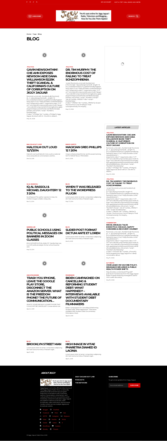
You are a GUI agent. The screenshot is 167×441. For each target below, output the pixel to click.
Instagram (55, 416)
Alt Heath (110, 263)
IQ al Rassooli (32, 184)
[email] (118, 385)
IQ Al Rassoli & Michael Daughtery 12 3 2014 (44, 190)
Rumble (54, 419)
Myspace (67, 416)
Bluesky (45, 429)
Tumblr (45, 423)
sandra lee (31, 227)
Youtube (57, 426)
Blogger (45, 410)
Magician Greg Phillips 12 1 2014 (83, 148)
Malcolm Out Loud (34, 144)
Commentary (111, 223)
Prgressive (70, 275)
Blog (68, 184)
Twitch (55, 423)
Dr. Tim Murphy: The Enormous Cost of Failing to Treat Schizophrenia (81, 74)
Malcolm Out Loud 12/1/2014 (42, 148)
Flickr (56, 413)
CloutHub (56, 410)
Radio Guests (71, 144)
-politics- (30, 67)
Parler (44, 419)
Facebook (46, 413)
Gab (64, 413)
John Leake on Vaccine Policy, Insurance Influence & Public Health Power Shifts (121, 267)
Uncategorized (33, 275)
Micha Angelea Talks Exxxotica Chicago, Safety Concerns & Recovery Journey (122, 227)
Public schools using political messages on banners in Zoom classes (44, 234)
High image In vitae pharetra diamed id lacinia (81, 347)
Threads (55, 429)
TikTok (64, 419)
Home (29, 34)
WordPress (46, 426)
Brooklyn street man (44, 344)
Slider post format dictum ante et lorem (83, 231)
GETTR (45, 416)
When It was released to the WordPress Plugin (83, 190)
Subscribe (134, 385)
